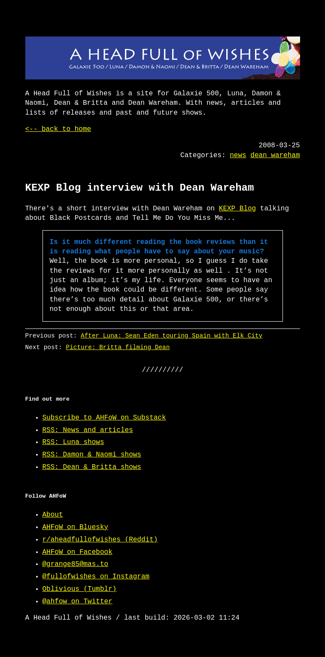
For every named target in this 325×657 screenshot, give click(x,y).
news (238, 155)
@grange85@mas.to (76, 564)
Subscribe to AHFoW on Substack (104, 418)
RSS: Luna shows (73, 442)
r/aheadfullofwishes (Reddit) (100, 539)
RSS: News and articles (88, 430)
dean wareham (275, 155)
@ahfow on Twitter (77, 601)
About (53, 515)
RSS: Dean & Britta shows (92, 467)
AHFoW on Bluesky (76, 527)
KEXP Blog (237, 208)
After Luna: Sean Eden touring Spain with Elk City (171, 336)
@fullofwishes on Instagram (96, 576)
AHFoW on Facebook (77, 552)
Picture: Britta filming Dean (118, 347)
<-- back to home (58, 129)
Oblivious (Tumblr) (80, 589)
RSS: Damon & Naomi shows (92, 454)
